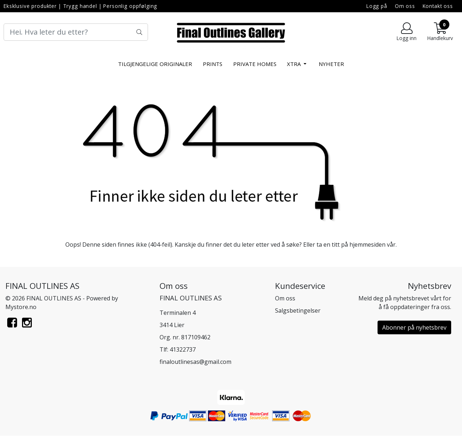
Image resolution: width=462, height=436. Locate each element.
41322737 (183, 349)
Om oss (405, 6)
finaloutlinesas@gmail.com (195, 362)
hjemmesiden (367, 244)
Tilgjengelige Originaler (155, 63)
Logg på (376, 6)
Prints (212, 63)
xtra (294, 63)
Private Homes (254, 63)
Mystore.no (20, 307)
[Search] (76, 32)
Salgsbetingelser (298, 310)
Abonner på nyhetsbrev (414, 327)
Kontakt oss (438, 6)
